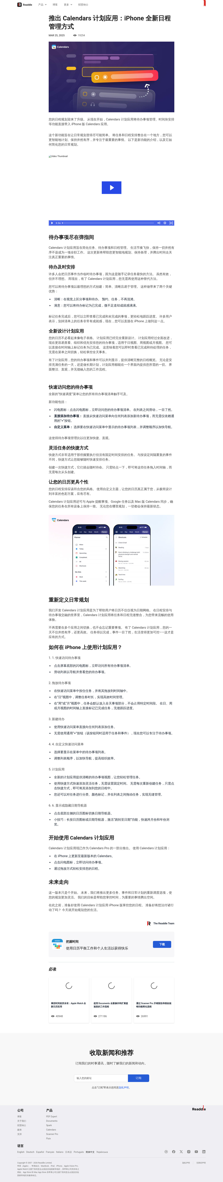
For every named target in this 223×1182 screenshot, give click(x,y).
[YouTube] (196, 1152)
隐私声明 (124, 1087)
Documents (51, 1121)
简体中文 (90, 1152)
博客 (55, 4)
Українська (102, 1152)
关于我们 (21, 1121)
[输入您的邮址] (101, 1078)
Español (40, 1152)
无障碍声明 (201, 1163)
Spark (49, 1125)
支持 (19, 1134)
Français (50, 1152)
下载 (162, 944)
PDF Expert (51, 1116)
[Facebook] (174, 1152)
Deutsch (30, 1152)
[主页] (24, 5)
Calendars (51, 1129)
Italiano (59, 1152)
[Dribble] (166, 1152)
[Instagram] (189, 1152)
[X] (181, 1152)
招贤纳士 (83, 4)
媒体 (19, 1129)
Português (79, 1152)
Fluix (48, 1138)
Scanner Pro (52, 1134)
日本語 (68, 1152)
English (20, 1152)
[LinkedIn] (204, 1152)
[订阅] (138, 1078)
